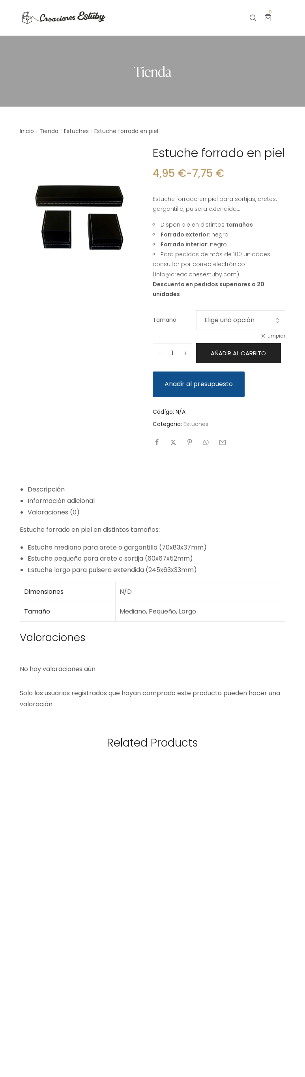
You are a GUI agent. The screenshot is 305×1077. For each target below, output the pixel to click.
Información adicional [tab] (61, 500)
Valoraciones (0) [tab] (54, 512)
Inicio (27, 131)
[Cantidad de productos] (172, 353)
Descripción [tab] (46, 489)
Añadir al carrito (238, 353)
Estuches (76, 131)
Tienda (48, 131)
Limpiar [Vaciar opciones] (276, 335)
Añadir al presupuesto (199, 383)
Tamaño (164, 320)
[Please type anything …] (253, 18)
